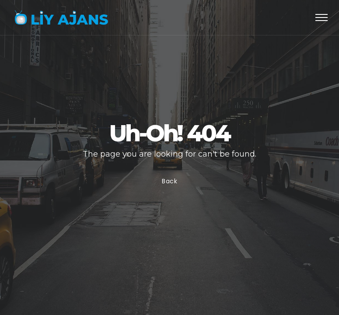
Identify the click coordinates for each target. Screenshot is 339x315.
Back (170, 181)
